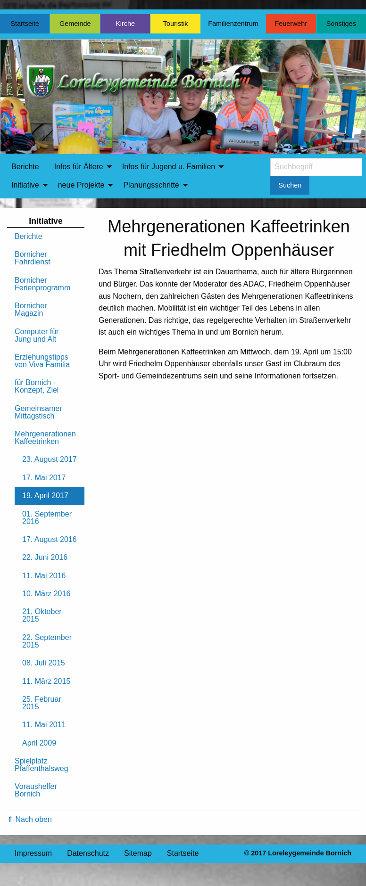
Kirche (125, 23)
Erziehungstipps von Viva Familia (42, 361)
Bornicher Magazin (31, 309)
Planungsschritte (151, 185)
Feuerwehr (290, 23)
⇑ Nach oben (29, 819)
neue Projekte (81, 185)
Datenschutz (88, 853)
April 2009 (39, 743)
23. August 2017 (49, 459)
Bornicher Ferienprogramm (42, 284)
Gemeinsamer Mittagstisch (38, 412)
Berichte (25, 167)
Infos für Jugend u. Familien (168, 167)
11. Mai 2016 (44, 576)
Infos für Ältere (78, 167)
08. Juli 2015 (43, 663)
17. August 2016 (49, 539)
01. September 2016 (47, 517)
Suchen (289, 185)
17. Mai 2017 (44, 478)
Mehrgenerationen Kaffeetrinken (45, 437)
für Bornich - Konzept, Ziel (36, 386)
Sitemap (138, 853)
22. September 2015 (47, 641)
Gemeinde (75, 23)
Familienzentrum (233, 23)
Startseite (24, 23)
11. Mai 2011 (44, 725)
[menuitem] (25, 167)
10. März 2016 (46, 594)
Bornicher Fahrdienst (32, 258)
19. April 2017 (45, 496)
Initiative (25, 185)
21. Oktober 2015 (42, 615)
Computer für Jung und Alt (36, 335)
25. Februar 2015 (41, 703)
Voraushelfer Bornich (36, 790)
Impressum (33, 853)
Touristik (175, 23)
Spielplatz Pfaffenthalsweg (41, 764)
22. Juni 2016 (44, 557)
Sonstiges (341, 23)
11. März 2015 (46, 681)
